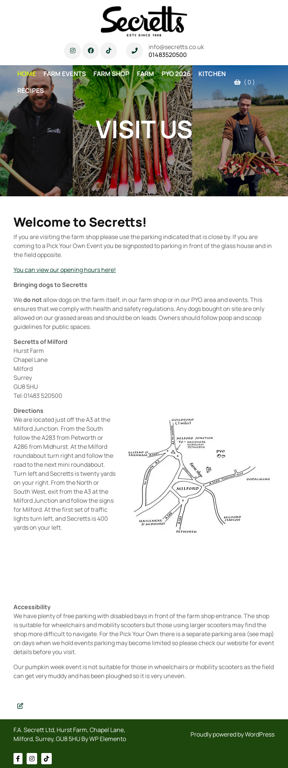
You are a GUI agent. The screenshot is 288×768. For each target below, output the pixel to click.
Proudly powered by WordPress (232, 734)
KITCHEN (212, 73)
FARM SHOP (111, 73)
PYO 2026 (176, 73)
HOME (26, 73)
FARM (145, 73)
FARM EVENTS (65, 73)
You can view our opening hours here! (65, 270)
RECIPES (30, 90)
